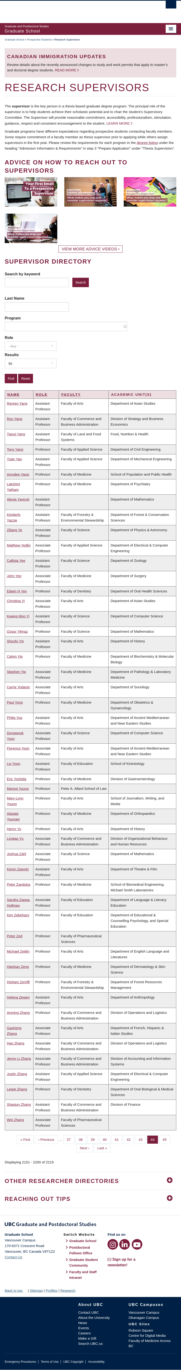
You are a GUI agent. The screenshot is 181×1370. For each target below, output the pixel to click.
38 (82, 1139)
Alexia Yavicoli (18, 499)
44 (154, 1139)
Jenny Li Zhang (19, 1058)
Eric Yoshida (16, 779)
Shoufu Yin (15, 641)
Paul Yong (15, 702)
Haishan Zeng (18, 967)
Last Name (14, 298)
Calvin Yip (15, 656)
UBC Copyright (73, 1361)
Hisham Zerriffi (18, 982)
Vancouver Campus (144, 1312)
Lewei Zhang (17, 1089)
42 (130, 1139)
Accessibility (96, 1361)
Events (83, 1328)
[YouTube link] (137, 1244)
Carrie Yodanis (18, 687)
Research (67, 1290)
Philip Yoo (14, 718)
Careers (84, 1333)
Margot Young (18, 789)
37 (70, 1139)
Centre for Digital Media (147, 1335)
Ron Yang (14, 419)
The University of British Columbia (78, 10)
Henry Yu (14, 829)
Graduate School (14, 39)
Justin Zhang (17, 1074)
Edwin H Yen (17, 591)
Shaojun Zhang (19, 1104)
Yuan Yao (14, 459)
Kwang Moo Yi (18, 616)
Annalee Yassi (18, 474)
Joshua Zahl (16, 854)
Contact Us (13, 1257)
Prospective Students (39, 39)
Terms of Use (49, 1361)
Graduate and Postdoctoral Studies (90, 1225)
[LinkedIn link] (124, 1244)
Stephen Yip (16, 672)
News (82, 1323)
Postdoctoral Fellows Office (80, 1250)
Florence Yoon (18, 748)
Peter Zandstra (18, 884)
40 (106, 1139)
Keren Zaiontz (18, 869)
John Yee (14, 576)
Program (13, 318)
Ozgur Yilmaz (17, 631)
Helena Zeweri (18, 997)
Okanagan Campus (144, 1318)
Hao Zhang (15, 1043)
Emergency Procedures (20, 1361)
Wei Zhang (15, 1120)
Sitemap (36, 1290)
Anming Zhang (18, 1013)
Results (12, 355)
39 (94, 1139)
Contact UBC (88, 1312)
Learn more (118, 123)
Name (13, 394)
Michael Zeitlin (18, 951)
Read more (66, 70)
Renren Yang (17, 403)
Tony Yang (15, 449)
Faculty (71, 394)
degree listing (147, 143)
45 (166, 1139)
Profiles (52, 1290)
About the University (94, 1318)
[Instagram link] (112, 1244)
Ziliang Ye (14, 530)
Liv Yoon (13, 764)
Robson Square (141, 1330)
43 (142, 1139)
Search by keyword (22, 274)
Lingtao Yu (15, 838)
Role (9, 337)
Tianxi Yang (16, 434)
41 (118, 1139)
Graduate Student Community (83, 1262)
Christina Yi (16, 601)
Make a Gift (87, 1338)
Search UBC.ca (90, 1343)
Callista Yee (16, 561)
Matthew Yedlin (19, 545)
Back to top (16, 1290)
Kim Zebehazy (18, 915)
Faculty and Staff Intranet (83, 1275)
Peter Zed (14, 936)
